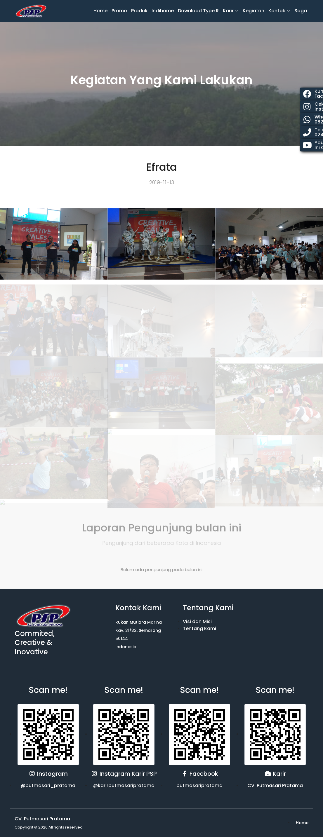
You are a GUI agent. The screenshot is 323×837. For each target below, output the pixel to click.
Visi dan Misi (197, 621)
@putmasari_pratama (48, 785)
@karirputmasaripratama (123, 785)
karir (228, 10)
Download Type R (198, 10)
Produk (139, 10)
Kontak (276, 10)
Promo (119, 10)
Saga (300, 10)
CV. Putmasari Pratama (275, 785)
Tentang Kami (199, 628)
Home (100, 10)
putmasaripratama (199, 785)
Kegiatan (253, 10)
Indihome (163, 10)
